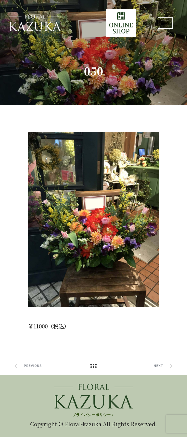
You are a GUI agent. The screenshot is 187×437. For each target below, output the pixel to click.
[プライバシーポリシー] (93, 415)
